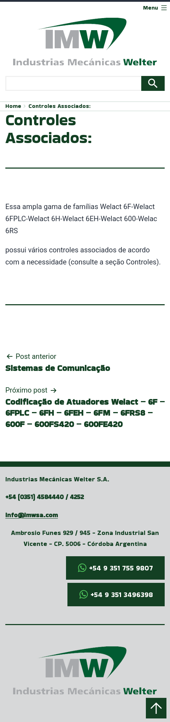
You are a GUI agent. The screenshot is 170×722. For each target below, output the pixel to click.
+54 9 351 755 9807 (121, 568)
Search (153, 83)
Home (13, 106)
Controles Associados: (59, 106)
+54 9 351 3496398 (122, 595)
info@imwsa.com (31, 514)
